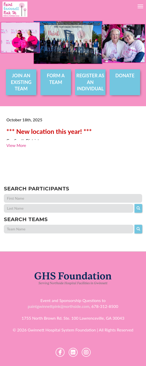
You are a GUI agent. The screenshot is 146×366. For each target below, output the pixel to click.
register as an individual (90, 82)
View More (16, 145)
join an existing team (21, 82)
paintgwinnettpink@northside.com (58, 306)
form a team (56, 79)
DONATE (124, 75)
